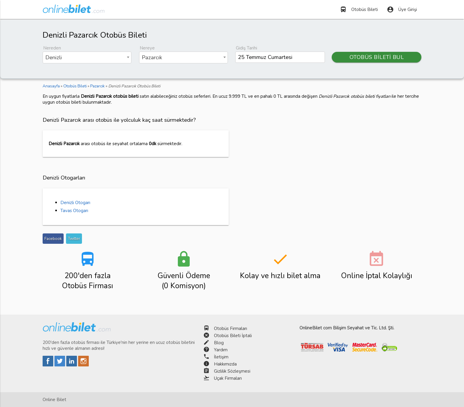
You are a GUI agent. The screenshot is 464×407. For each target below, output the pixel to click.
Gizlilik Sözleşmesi (232, 371)
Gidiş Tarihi (246, 48)
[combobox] (87, 57)
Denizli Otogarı (75, 203)
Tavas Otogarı (74, 211)
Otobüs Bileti (359, 9)
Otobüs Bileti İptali (233, 336)
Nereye (147, 48)
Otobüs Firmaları (230, 328)
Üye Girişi (402, 9)
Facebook (53, 238)
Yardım (221, 350)
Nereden (52, 48)
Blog (219, 343)
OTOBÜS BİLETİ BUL (377, 57)
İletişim (221, 357)
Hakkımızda (225, 364)
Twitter (74, 238)
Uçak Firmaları (228, 378)
